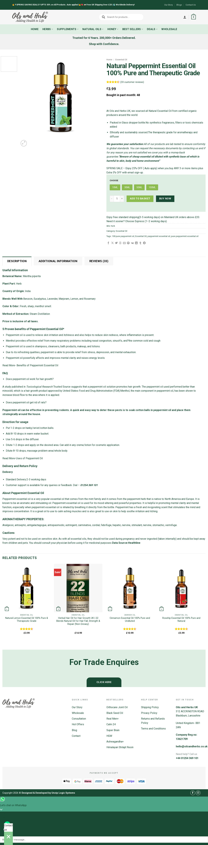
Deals (152, 29)
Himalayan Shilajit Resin (119, 747)
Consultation (79, 718)
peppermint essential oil (159, 236)
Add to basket (140, 198)
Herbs (47, 29)
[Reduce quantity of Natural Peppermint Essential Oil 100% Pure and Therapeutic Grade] (112, 198)
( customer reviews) (132, 82)
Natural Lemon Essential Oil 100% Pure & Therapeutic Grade (26, 620)
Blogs (179, 5)
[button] (193, 17)
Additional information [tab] (58, 261)
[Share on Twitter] (116, 243)
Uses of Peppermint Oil (29, 458)
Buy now (165, 198)
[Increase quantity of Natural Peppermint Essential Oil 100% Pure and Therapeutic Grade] (122, 198)
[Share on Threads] (120, 243)
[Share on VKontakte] (132, 243)
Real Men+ (112, 718)
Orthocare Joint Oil (117, 707)
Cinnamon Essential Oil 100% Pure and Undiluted (130, 620)
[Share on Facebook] (108, 243)
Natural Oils (92, 29)
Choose (114, 180)
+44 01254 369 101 (187, 758)
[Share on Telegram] (144, 243)
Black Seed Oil (114, 713)
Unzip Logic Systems (63, 793)
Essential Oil (121, 59)
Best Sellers (132, 29)
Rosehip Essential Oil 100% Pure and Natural (181, 620)
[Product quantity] (117, 198)
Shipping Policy (150, 707)
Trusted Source (48, 386)
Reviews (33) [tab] (98, 261)
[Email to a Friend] (124, 243)
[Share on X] (112, 243)
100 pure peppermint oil (123, 236)
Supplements (67, 29)
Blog (74, 730)
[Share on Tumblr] (140, 243)
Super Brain (112, 730)
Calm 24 (111, 724)
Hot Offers (78, 724)
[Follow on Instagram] (198, 792)
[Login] (184, 17)
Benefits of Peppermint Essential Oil (38, 365)
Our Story (168, 5)
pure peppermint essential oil (184, 236)
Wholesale (169, 29)
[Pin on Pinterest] (128, 243)
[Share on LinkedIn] (136, 243)
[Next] (31, 141)
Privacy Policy (149, 713)
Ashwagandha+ (115, 741)
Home (35, 29)
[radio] (115, 187)
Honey (112, 29)
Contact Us (191, 5)
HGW (109, 735)
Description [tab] (17, 261)
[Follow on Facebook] (192, 792)
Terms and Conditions (153, 728)
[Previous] (4, 644)
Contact (76, 735)
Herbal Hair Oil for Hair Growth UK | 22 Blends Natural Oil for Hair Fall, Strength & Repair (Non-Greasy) (78, 621)
